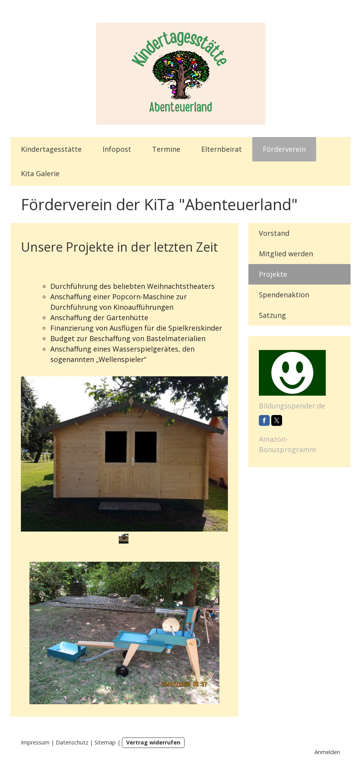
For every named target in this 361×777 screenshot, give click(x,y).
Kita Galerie (40, 173)
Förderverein (284, 149)
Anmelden (327, 752)
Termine (166, 149)
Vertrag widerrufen (153, 742)
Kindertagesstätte (51, 149)
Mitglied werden (286, 253)
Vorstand (274, 233)
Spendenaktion (284, 294)
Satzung (272, 315)
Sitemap (105, 742)
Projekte (273, 274)
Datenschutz (72, 742)
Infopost (117, 149)
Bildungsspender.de (292, 405)
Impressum (35, 742)
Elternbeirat (221, 149)
